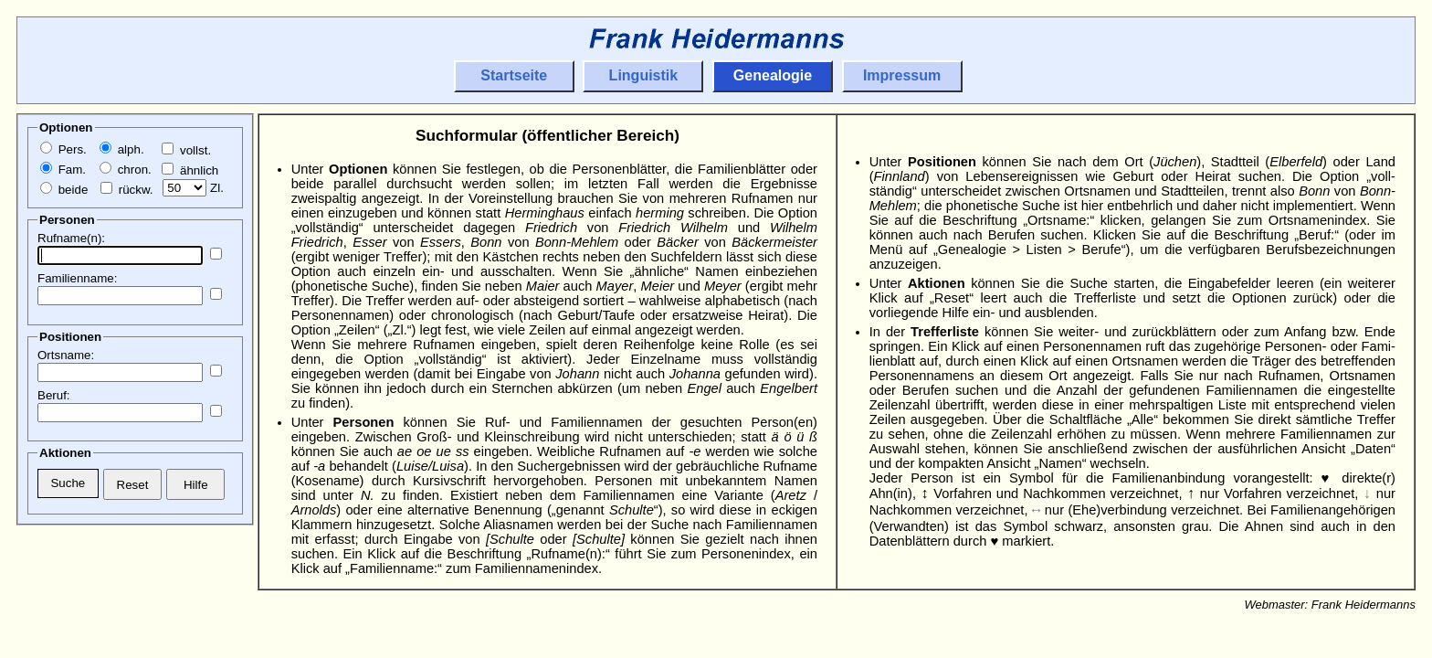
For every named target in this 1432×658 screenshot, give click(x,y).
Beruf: (53, 395)
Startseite (513, 75)
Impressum (902, 75)
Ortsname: (65, 355)
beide (64, 189)
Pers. (63, 149)
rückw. (126, 189)
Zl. (193, 188)
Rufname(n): (71, 238)
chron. (126, 169)
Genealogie (772, 75)
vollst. (186, 150)
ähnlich (190, 170)
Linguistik (644, 75)
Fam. (63, 169)
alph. (122, 149)
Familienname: (77, 278)
